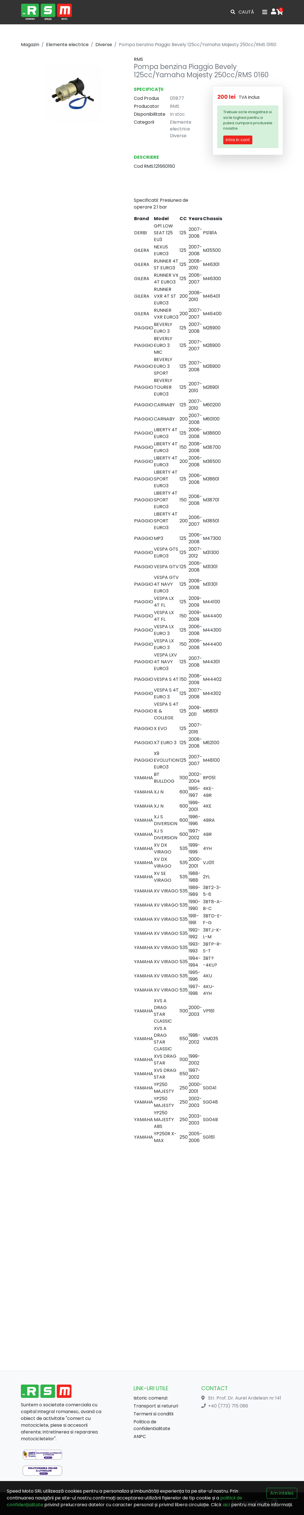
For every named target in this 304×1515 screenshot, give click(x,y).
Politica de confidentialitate (152, 1425)
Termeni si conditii (153, 1414)
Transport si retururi (156, 1406)
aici (226, 1504)
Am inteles (282, 1493)
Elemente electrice (67, 44)
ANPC (140, 1436)
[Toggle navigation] (265, 12)
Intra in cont (238, 140)
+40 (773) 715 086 (228, 1406)
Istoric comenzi (150, 1398)
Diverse (103, 44)
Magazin (30, 44)
